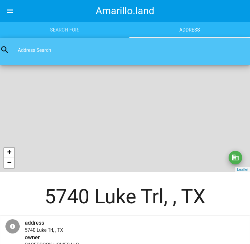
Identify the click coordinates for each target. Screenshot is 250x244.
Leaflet (242, 169)
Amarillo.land (125, 11)
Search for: (64, 30)
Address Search (34, 50)
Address (189, 30)
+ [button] (9, 153)
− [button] (9, 163)
